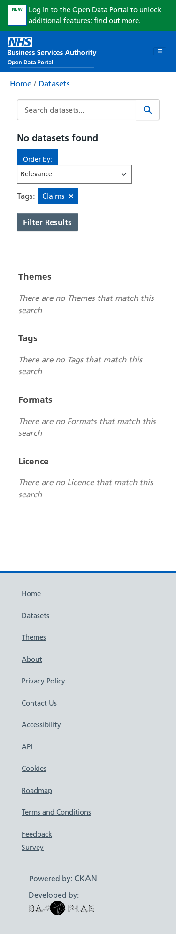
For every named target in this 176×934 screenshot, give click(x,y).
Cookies (34, 768)
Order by (36, 159)
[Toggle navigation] (159, 51)
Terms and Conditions (56, 812)
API (27, 746)
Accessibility (41, 724)
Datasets (54, 83)
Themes (34, 637)
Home (20, 83)
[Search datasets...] (77, 109)
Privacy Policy (43, 680)
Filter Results (47, 222)
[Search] (148, 109)
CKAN (85, 878)
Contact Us (39, 703)
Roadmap (37, 790)
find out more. (117, 20)
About (32, 659)
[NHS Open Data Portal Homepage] (52, 50)
